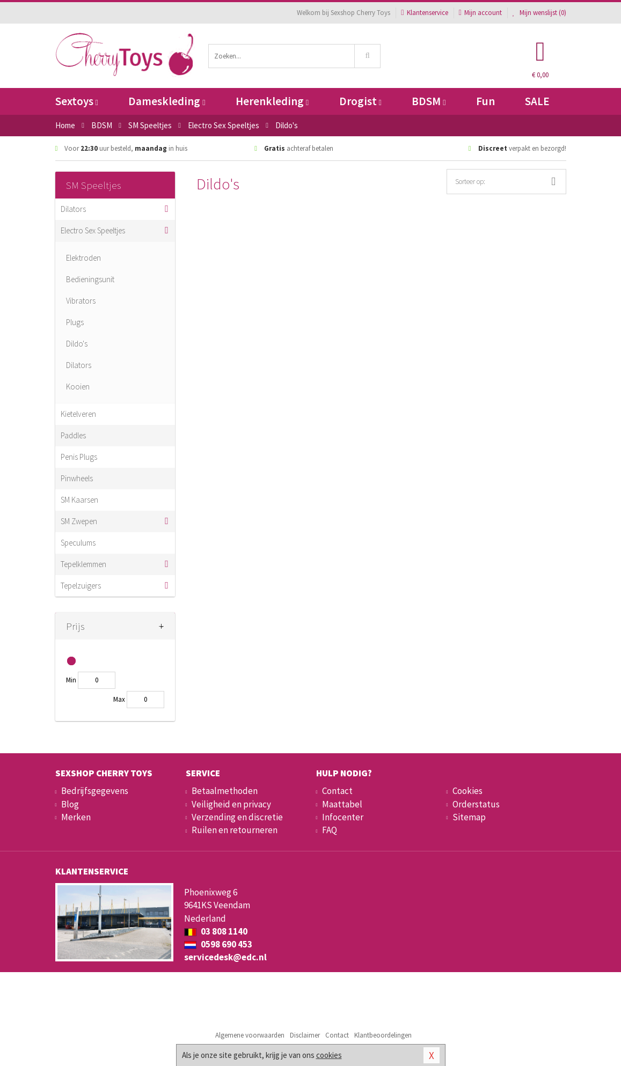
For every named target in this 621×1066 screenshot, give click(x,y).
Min (71, 680)
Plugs (75, 322)
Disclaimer (305, 1035)
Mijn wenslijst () (539, 12)
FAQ (329, 830)
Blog (70, 804)
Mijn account (480, 12)
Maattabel (342, 804)
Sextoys (76, 101)
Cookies (467, 791)
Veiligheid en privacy (231, 804)
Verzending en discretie (237, 817)
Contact (337, 791)
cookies (329, 1055)
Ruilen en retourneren (234, 830)
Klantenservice (424, 12)
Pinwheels (77, 478)
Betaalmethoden (225, 791)
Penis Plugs (79, 457)
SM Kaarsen (79, 500)
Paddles (73, 435)
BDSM (428, 101)
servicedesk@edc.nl (225, 957)
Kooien (78, 386)
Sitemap (469, 817)
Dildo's (76, 344)
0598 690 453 (218, 944)
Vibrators (81, 301)
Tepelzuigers (81, 585)
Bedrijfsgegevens (94, 791)
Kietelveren (78, 414)
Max (119, 699)
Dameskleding (166, 101)
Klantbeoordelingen (383, 1035)
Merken (76, 817)
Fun (485, 101)
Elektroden (83, 258)
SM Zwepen (79, 521)
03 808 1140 (215, 931)
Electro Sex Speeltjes (93, 230)
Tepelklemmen (83, 564)
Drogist (360, 101)
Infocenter (342, 817)
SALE (537, 101)
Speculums (78, 543)
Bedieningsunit (90, 279)
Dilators (73, 209)
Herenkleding (272, 101)
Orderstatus (476, 804)
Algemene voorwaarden (249, 1035)
